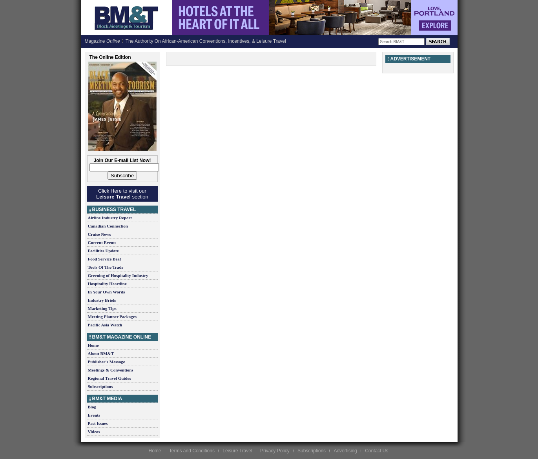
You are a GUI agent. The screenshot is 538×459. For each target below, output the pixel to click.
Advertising (345, 451)
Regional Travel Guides (109, 378)
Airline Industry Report (110, 217)
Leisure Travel (237, 451)
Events (94, 415)
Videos (94, 431)
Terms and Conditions (192, 451)
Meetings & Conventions (110, 370)
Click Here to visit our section (122, 194)
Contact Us (376, 451)
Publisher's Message (106, 361)
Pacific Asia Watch (105, 324)
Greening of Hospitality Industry (118, 275)
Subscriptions (100, 386)
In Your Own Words (106, 292)
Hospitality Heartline (107, 283)
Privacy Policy (275, 451)
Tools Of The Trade (106, 267)
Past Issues (98, 423)
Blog (92, 406)
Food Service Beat (104, 259)
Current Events (102, 242)
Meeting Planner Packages (112, 316)
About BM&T (101, 353)
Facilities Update (103, 250)
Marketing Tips (102, 308)
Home (93, 345)
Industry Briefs (102, 300)
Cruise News (99, 234)
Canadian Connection (108, 226)
